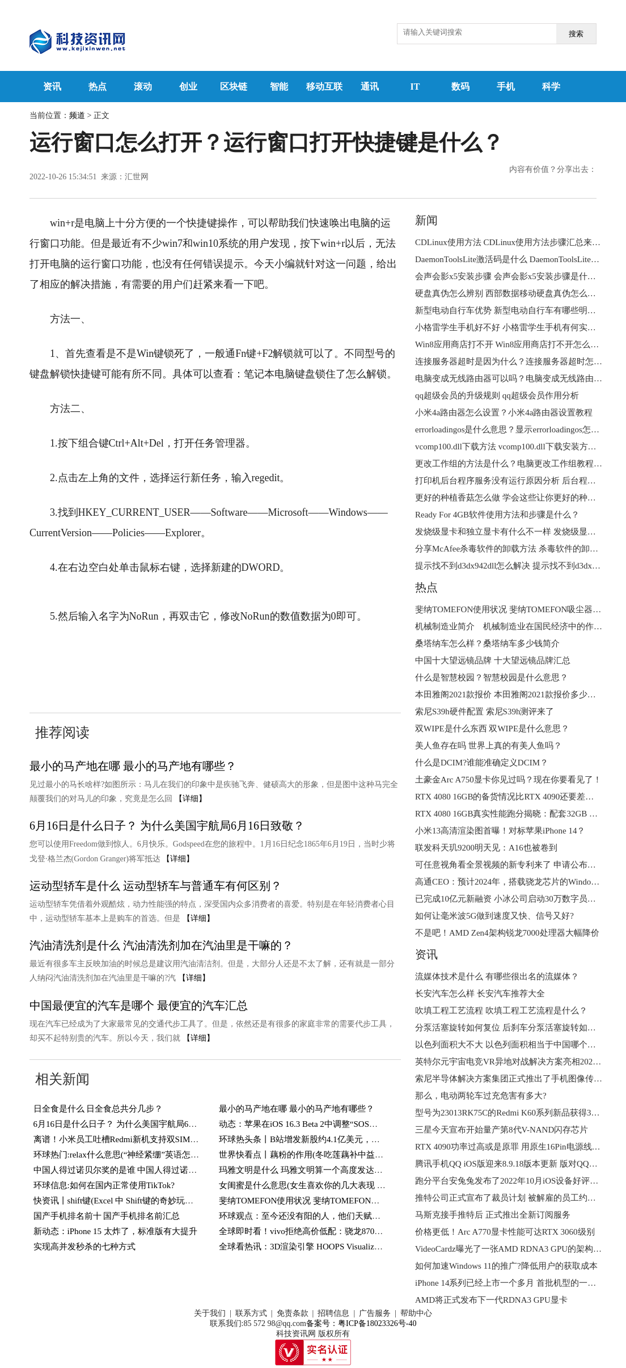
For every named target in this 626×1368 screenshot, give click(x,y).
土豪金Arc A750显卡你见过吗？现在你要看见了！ (508, 779)
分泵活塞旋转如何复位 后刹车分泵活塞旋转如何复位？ (518, 1027)
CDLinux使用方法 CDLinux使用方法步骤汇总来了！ (512, 242)
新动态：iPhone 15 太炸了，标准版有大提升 (115, 1231)
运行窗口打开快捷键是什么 (238, 650)
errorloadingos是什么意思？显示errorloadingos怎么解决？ (520, 429)
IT (415, 86)
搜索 (576, 34)
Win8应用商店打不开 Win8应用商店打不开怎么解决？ (515, 344)
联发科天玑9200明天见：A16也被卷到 (486, 847)
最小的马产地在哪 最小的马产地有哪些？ (132, 766)
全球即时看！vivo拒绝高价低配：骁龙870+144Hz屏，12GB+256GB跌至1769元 (365, 1231)
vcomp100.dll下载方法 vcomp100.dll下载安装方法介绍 (514, 446)
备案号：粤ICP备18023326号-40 (361, 1323)
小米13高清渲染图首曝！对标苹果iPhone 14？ (500, 830)
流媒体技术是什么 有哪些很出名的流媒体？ (497, 976)
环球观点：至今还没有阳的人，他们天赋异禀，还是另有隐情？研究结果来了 (363, 1215)
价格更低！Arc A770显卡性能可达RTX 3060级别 (505, 1231)
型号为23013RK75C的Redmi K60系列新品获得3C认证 (514, 1112)
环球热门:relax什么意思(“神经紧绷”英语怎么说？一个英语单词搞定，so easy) (176, 1154)
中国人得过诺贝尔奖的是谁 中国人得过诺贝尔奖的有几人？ (145, 1170)
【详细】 (190, 798)
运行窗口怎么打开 (134, 650)
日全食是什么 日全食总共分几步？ (98, 1108)
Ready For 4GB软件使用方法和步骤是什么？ (497, 514)
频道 (77, 115)
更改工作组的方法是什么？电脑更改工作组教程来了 (513, 463)
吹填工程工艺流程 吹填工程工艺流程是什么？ (501, 1010)
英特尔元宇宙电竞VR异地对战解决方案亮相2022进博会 (519, 1061)
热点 (97, 86)
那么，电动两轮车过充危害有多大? (481, 1095)
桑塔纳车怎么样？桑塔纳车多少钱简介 (487, 643)
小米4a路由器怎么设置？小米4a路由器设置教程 (504, 412)
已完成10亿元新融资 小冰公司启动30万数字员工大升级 (518, 898)
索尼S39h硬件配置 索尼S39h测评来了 (484, 711)
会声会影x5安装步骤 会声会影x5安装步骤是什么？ (509, 276)
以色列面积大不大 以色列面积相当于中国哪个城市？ (514, 1044)
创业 (188, 86)
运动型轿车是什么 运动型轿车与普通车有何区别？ (155, 885)
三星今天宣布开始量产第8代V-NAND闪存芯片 (501, 1129)
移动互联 (324, 86)
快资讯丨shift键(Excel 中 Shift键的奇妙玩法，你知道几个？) (144, 1200)
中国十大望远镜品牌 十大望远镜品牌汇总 (492, 660)
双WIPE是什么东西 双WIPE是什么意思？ (492, 728)
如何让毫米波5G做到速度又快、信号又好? (494, 915)
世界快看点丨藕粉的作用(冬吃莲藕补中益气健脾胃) (315, 1154)
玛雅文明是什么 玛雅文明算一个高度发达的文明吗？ (318, 1170)
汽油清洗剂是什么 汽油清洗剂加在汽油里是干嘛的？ (161, 945)
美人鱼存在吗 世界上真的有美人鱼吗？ (488, 745)
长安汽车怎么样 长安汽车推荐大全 (480, 993)
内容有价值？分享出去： (553, 169)
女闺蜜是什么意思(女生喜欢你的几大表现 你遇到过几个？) (329, 1185)
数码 (460, 86)
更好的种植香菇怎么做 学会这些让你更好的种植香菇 (514, 497)
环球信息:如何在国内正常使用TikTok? (104, 1185)
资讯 (52, 86)
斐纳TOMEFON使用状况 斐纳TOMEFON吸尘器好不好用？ (329, 1200)
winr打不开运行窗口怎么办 (103, 671)
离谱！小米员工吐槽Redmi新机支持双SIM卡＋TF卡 (129, 1139)
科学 (551, 86)
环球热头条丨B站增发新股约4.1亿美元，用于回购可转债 (325, 1139)
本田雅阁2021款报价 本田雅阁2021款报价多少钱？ (509, 694)
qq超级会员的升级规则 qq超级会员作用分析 (497, 395)
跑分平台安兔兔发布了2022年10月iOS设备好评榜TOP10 (519, 1180)
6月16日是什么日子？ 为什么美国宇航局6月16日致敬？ (166, 825)
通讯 (370, 86)
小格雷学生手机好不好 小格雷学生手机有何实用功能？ (518, 327)
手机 (506, 86)
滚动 (143, 86)
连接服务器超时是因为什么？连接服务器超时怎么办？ (517, 361)
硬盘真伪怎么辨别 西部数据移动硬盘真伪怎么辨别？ (514, 293)
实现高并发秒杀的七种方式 (84, 1246)
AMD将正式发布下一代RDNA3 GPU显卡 (491, 1299)
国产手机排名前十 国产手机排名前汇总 (106, 1215)
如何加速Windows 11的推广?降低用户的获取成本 (506, 1265)
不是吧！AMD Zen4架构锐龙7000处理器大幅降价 (507, 932)
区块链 (233, 86)
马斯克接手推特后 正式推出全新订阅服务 (492, 1214)
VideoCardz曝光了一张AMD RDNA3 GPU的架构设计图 (517, 1248)
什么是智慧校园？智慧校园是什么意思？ (491, 677)
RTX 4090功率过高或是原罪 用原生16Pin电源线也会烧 (516, 1146)
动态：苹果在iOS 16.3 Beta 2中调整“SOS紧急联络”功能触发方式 (338, 1124)
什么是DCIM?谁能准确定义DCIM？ (481, 762)
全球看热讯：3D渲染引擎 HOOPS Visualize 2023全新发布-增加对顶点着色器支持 (369, 1246)
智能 (279, 86)
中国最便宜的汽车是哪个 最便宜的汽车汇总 (138, 1005)
